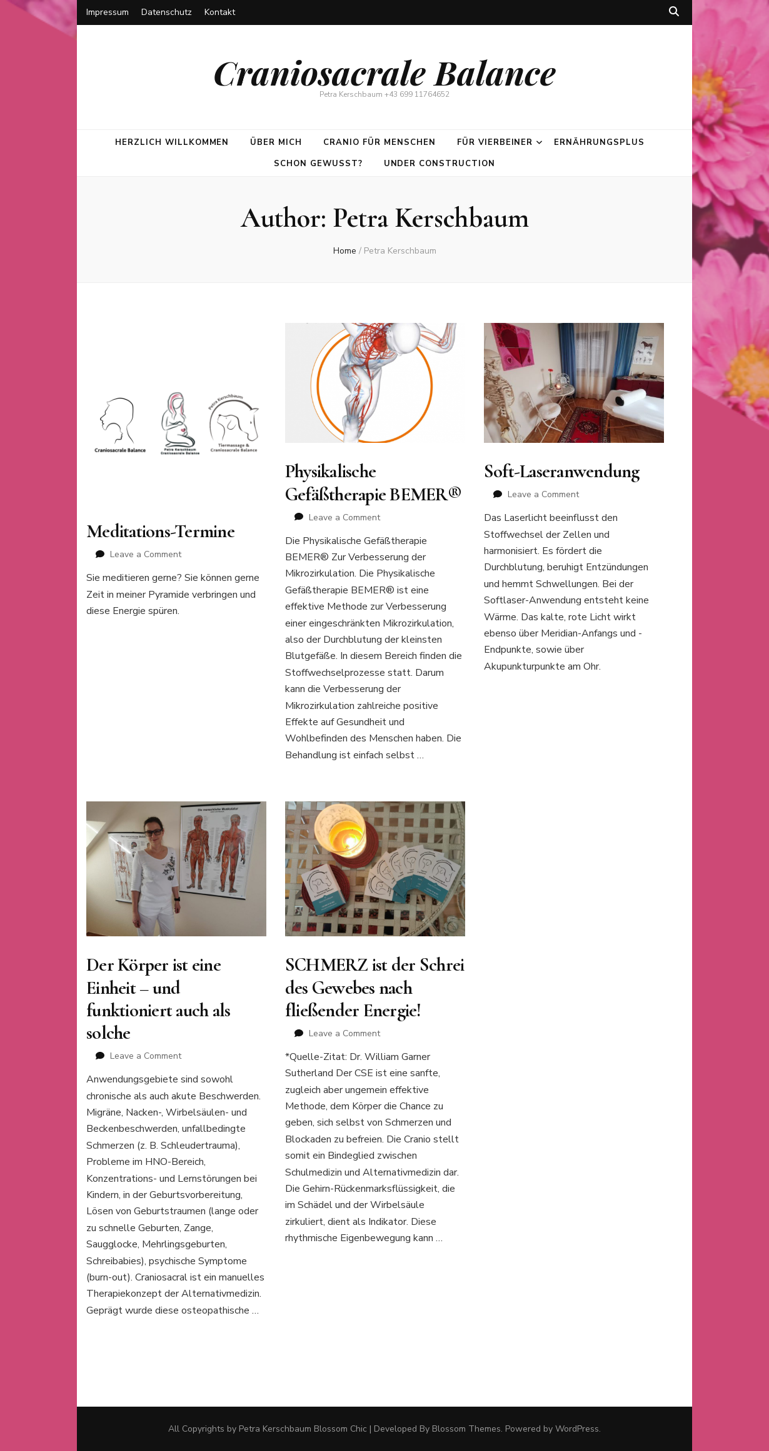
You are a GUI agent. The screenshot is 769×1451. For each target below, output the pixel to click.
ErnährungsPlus (599, 142)
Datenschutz (166, 12)
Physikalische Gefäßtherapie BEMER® (373, 482)
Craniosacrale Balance (384, 72)
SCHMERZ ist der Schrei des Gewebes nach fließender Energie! (375, 987)
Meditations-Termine (160, 531)
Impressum (107, 12)
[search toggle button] (674, 11)
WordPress (577, 1429)
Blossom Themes (466, 1429)
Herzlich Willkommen (172, 142)
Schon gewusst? (318, 163)
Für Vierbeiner (495, 142)
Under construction (440, 163)
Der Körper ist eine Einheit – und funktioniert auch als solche (158, 998)
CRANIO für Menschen (379, 142)
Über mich (276, 142)
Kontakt (219, 12)
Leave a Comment (145, 554)
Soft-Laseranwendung (562, 471)
